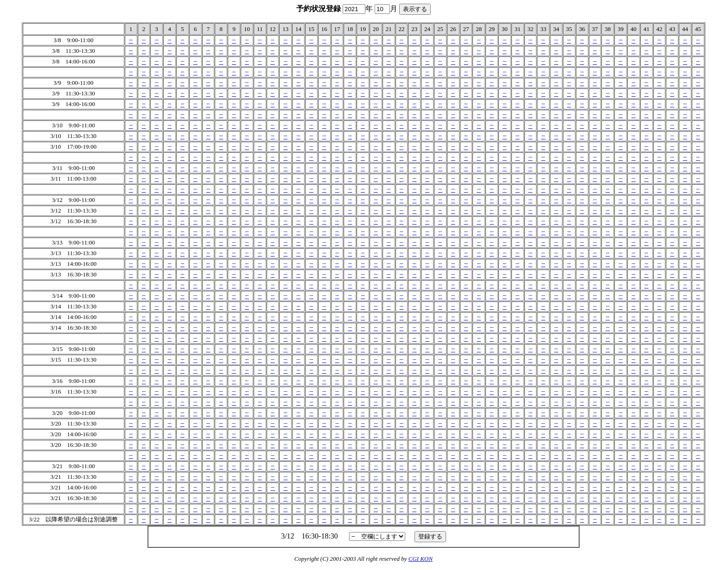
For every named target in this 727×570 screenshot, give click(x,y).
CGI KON (420, 558)
